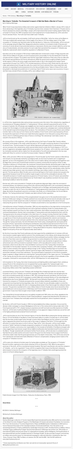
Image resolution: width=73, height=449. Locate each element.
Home (4, 16)
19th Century (12, 16)
